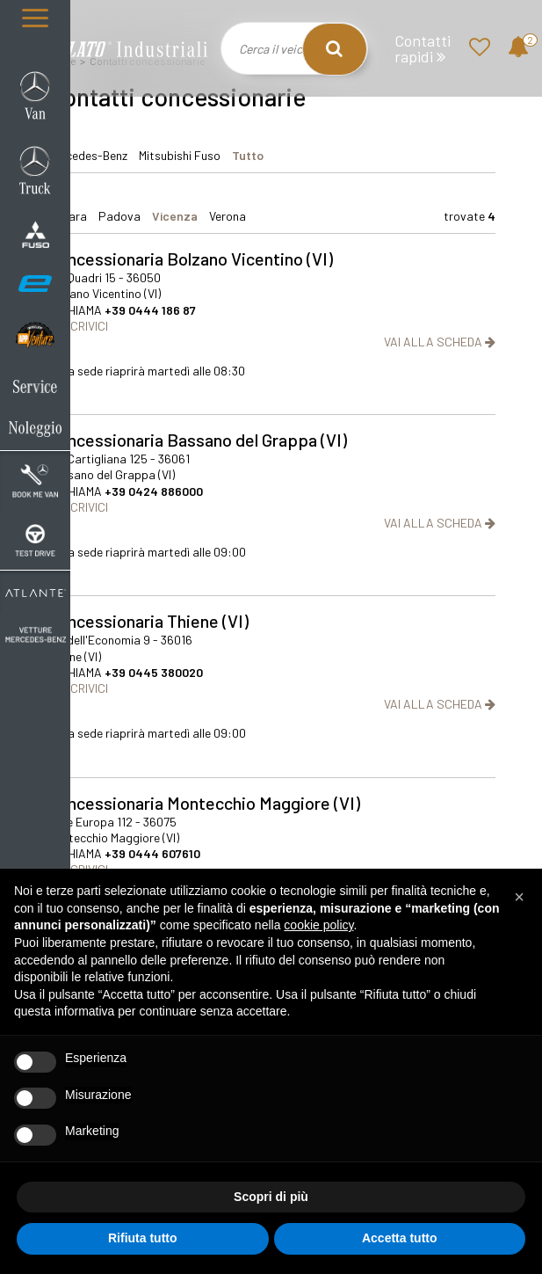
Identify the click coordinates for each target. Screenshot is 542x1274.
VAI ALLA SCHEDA (439, 341)
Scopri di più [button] (271, 1197)
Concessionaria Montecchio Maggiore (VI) (203, 802)
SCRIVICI (77, 325)
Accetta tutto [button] (399, 1238)
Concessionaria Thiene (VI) (148, 620)
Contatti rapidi (422, 49)
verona (227, 215)
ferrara (67, 215)
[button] (519, 897)
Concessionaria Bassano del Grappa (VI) (197, 439)
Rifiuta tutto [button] (142, 1238)
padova (119, 215)
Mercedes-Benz (87, 155)
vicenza (175, 215)
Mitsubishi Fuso (179, 155)
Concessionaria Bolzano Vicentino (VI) (190, 258)
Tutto (248, 155)
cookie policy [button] (318, 925)
